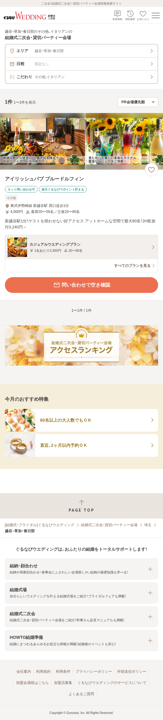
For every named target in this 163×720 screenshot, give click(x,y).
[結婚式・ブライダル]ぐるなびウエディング (39, 525)
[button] (81, 569)
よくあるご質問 (81, 694)
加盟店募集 (63, 683)
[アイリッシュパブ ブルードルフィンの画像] (81, 141)
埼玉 (147, 525)
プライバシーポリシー (94, 671)
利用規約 (43, 671)
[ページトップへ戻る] (81, 506)
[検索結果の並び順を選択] (137, 102)
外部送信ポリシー (131, 671)
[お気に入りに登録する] (151, 169)
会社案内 (23, 671)
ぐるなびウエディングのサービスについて (112, 683)
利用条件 (63, 671)
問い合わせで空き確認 (81, 285)
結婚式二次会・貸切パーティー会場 (109, 525)
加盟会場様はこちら (32, 683)
